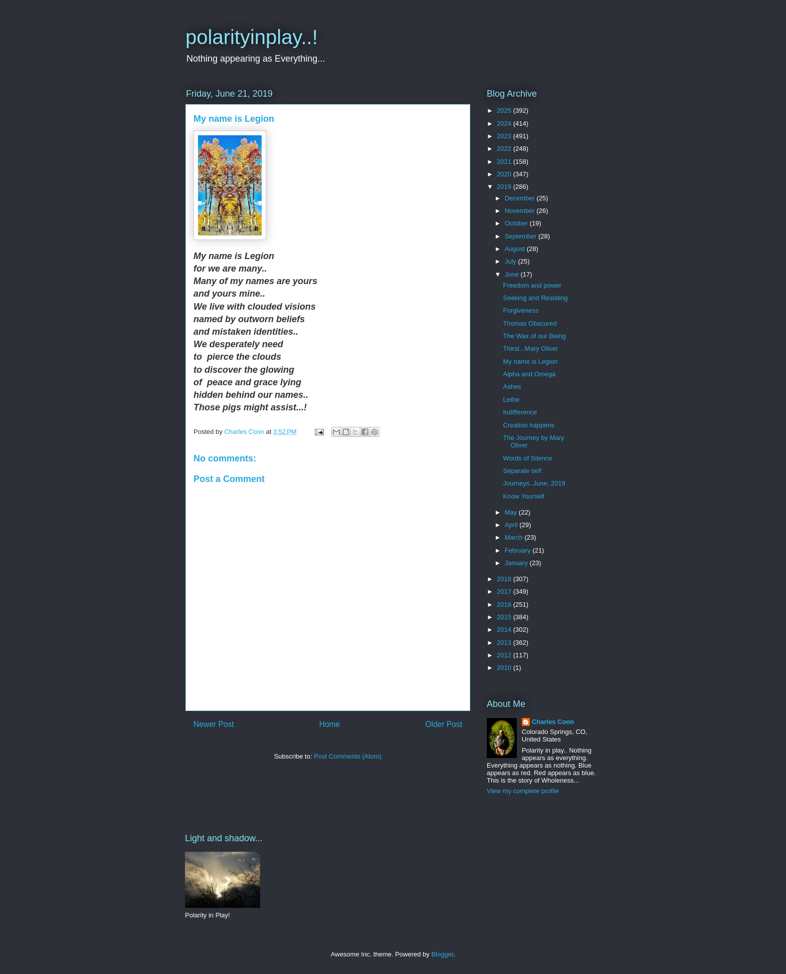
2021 (505, 161)
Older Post (443, 724)
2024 (505, 123)
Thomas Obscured (529, 323)
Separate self (522, 470)
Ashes (512, 386)
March (515, 537)
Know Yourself (523, 496)
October (517, 223)
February (519, 550)
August (516, 249)
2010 (505, 667)
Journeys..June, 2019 (534, 483)
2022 (505, 148)
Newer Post (213, 724)
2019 (505, 186)
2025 (505, 110)
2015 (505, 617)
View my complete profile (523, 791)
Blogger (442, 954)
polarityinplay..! (251, 37)
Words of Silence (527, 458)
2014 (505, 629)
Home (329, 724)
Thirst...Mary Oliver (530, 348)
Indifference (520, 412)
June (513, 274)
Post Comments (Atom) (347, 756)
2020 (505, 174)
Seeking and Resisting (535, 298)
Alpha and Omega (529, 374)
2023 (505, 136)
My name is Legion (530, 361)
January (517, 563)
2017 (505, 591)
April (512, 525)
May (512, 512)
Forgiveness (520, 310)
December (521, 198)
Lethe (511, 399)
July (511, 261)
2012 (505, 655)
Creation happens (528, 425)
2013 (505, 642)
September (521, 236)
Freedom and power (532, 285)
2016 (505, 604)
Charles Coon (553, 721)
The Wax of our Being (534, 336)
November (521, 210)
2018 (505, 579)
